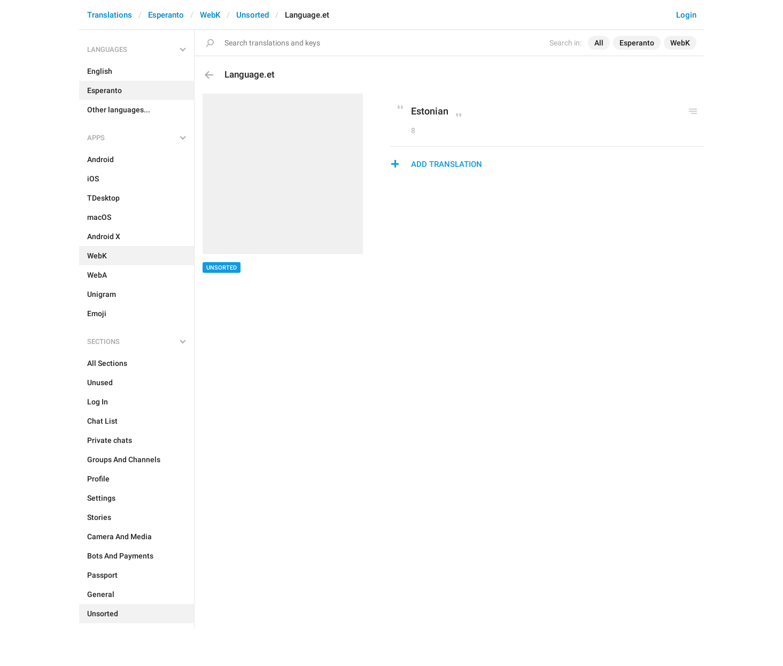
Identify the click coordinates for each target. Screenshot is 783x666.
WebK (210, 15)
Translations (109, 15)
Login (686, 15)
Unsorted (252, 15)
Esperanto (166, 15)
